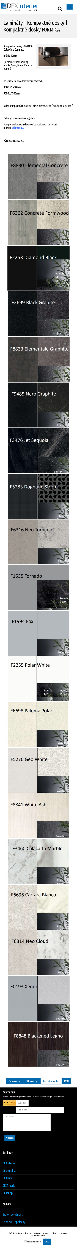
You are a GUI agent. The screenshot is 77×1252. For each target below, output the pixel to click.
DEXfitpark (9, 1186)
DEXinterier (9, 1163)
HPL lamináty (31, 1081)
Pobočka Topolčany (14, 1222)
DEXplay (7, 1178)
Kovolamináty (14, 1081)
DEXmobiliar (10, 1171)
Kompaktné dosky (50, 1081)
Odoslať (9, 1137)
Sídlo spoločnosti (13, 1214)
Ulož (47, 1241)
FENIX (66, 1081)
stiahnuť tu (17, 128)
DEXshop (8, 1193)
